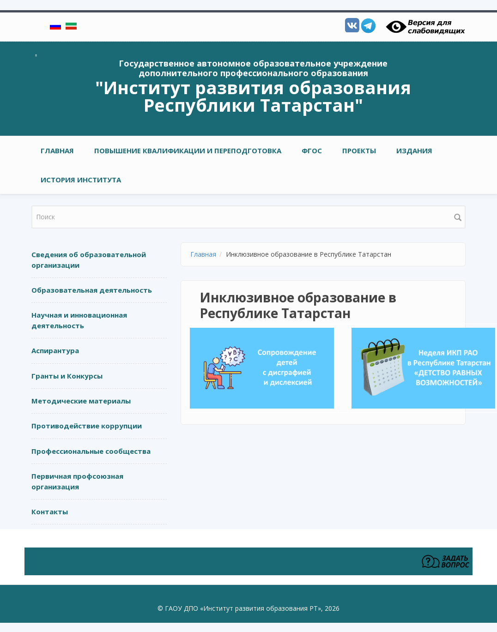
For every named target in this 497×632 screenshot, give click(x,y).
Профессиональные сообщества (91, 451)
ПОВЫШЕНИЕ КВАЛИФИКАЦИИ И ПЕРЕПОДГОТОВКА (187, 150)
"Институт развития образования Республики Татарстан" (253, 96)
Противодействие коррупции (86, 425)
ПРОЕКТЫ (359, 150)
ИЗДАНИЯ (414, 150)
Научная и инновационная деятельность (79, 320)
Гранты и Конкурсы (67, 375)
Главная (57, 150)
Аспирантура (55, 350)
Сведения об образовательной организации (88, 260)
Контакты (49, 511)
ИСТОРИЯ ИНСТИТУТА (81, 179)
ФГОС (312, 150)
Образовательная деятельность (91, 290)
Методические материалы (81, 400)
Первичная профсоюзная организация (77, 481)
